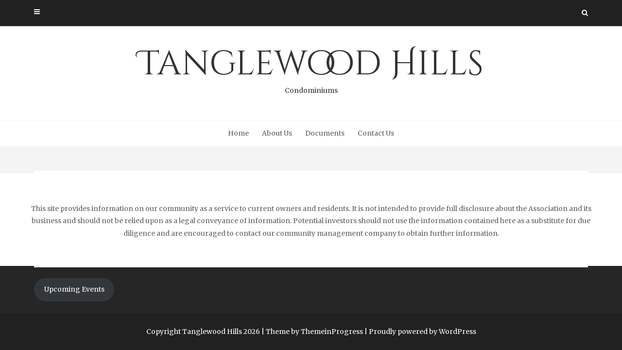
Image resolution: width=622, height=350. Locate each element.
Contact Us (376, 133)
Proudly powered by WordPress (422, 331)
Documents (325, 133)
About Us (277, 133)
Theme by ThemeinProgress (314, 331)
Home (238, 133)
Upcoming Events (74, 289)
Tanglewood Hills (311, 68)
